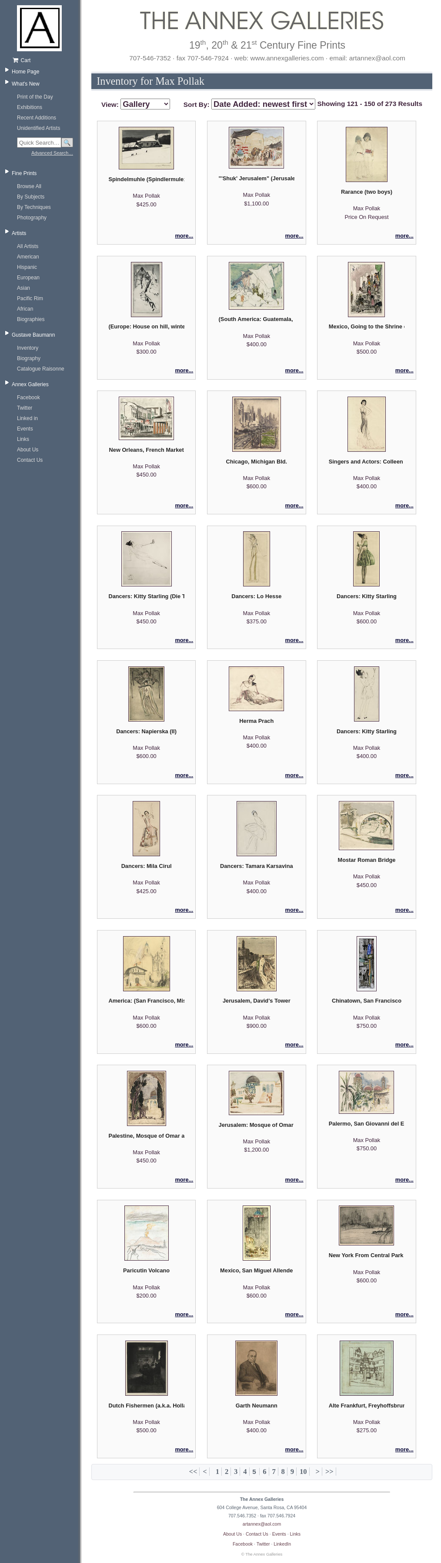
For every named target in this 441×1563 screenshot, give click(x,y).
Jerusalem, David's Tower (257, 1000)
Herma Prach (256, 721)
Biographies (30, 319)
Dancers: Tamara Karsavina (256, 866)
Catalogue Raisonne (40, 369)
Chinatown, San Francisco (366, 1000)
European (28, 278)
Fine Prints (24, 173)
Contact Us (30, 460)
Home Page (25, 72)
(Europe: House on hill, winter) (146, 326)
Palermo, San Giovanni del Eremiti (366, 1123)
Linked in (27, 418)
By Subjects (30, 197)
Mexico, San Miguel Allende (256, 1270)
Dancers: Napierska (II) (146, 731)
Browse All (29, 186)
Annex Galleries (30, 384)
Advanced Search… (52, 153)
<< (193, 1471)
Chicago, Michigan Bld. (256, 461)
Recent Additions (36, 118)
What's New (26, 84)
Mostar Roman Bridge (366, 860)
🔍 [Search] (67, 142)
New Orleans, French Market (146, 450)
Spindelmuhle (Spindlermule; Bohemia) (146, 179)
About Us (27, 450)
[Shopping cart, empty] (42, 60)
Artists (19, 233)
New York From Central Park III (366, 1255)
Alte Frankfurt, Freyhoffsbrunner (366, 1405)
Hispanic (27, 267)
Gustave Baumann (33, 335)
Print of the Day (35, 97)
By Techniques (34, 207)
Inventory (27, 348)
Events (25, 429)
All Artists (27, 246)
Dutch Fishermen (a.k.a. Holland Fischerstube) (146, 1405)
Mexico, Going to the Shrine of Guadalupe (366, 326)
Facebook (28, 397)
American (28, 257)
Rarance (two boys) (366, 192)
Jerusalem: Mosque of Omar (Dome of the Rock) (256, 1125)
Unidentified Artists (38, 128)
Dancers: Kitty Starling (367, 596)
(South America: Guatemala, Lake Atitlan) (256, 319)
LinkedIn (282, 1543)
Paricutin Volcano (146, 1270)
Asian (23, 288)
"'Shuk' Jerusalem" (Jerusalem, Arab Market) (256, 178)
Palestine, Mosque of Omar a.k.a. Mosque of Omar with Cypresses (146, 1136)
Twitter (24, 408)
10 (303, 1471)
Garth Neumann (256, 1405)
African (25, 309)
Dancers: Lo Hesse (256, 596)
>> (329, 1471)
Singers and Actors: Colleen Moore (366, 461)
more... (184, 235)
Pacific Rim (30, 298)
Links (23, 439)
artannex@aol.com (262, 1524)
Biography (28, 358)
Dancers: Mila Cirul (146, 866)
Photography (32, 218)
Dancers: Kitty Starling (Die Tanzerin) (146, 596)
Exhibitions (29, 107)
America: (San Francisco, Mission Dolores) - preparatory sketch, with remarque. (146, 1000)
